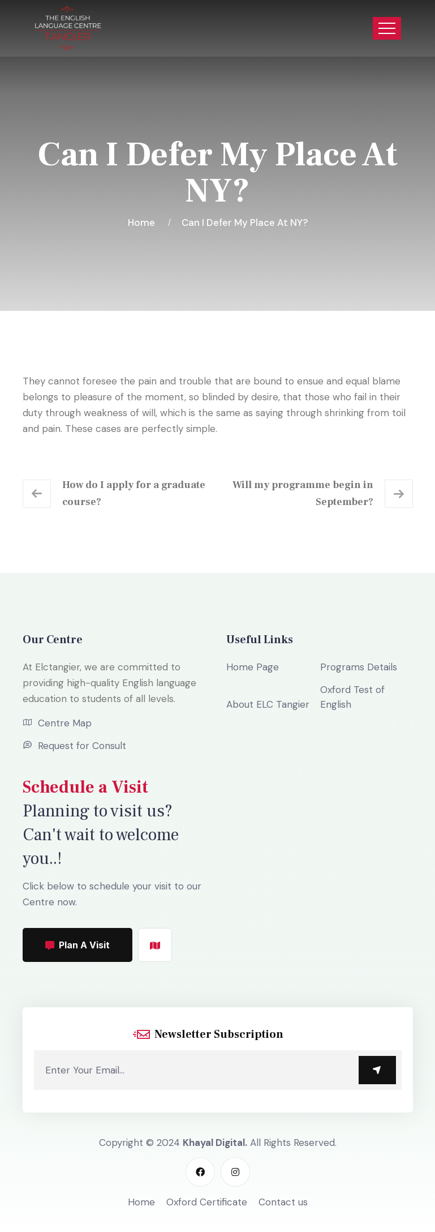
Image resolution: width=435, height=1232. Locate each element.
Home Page (252, 667)
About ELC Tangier (267, 704)
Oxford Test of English (352, 697)
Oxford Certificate (206, 1202)
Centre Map (65, 723)
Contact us (283, 1202)
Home (144, 222)
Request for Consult (82, 745)
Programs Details (358, 667)
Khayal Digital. (215, 1142)
